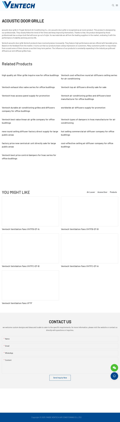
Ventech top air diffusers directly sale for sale (83, 87)
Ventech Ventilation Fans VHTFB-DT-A (20, 229)
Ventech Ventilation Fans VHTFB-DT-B (80, 229)
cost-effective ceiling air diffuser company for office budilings (87, 145)
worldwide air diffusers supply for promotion (83, 107)
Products (113, 192)
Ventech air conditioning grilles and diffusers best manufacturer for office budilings (86, 97)
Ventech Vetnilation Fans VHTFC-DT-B (20, 266)
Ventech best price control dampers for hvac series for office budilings (29, 157)
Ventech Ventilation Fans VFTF (17, 303)
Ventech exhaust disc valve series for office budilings (28, 87)
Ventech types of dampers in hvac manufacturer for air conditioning (88, 121)
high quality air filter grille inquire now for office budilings (30, 75)
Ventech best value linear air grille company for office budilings (28, 121)
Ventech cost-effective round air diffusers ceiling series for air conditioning (89, 77)
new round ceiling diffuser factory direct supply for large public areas (30, 133)
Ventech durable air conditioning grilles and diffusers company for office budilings (28, 109)
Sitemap (85, 417)
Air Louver (91, 192)
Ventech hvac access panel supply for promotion (26, 95)
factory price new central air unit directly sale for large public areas (29, 145)
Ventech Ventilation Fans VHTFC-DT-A (80, 266)
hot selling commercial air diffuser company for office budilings (87, 133)
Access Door (102, 192)
